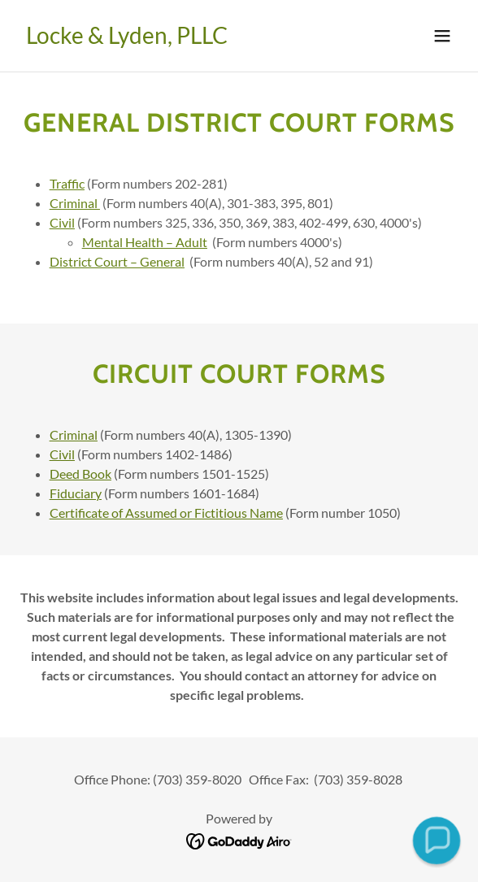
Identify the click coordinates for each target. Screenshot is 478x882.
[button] (442, 36)
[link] (127, 38)
